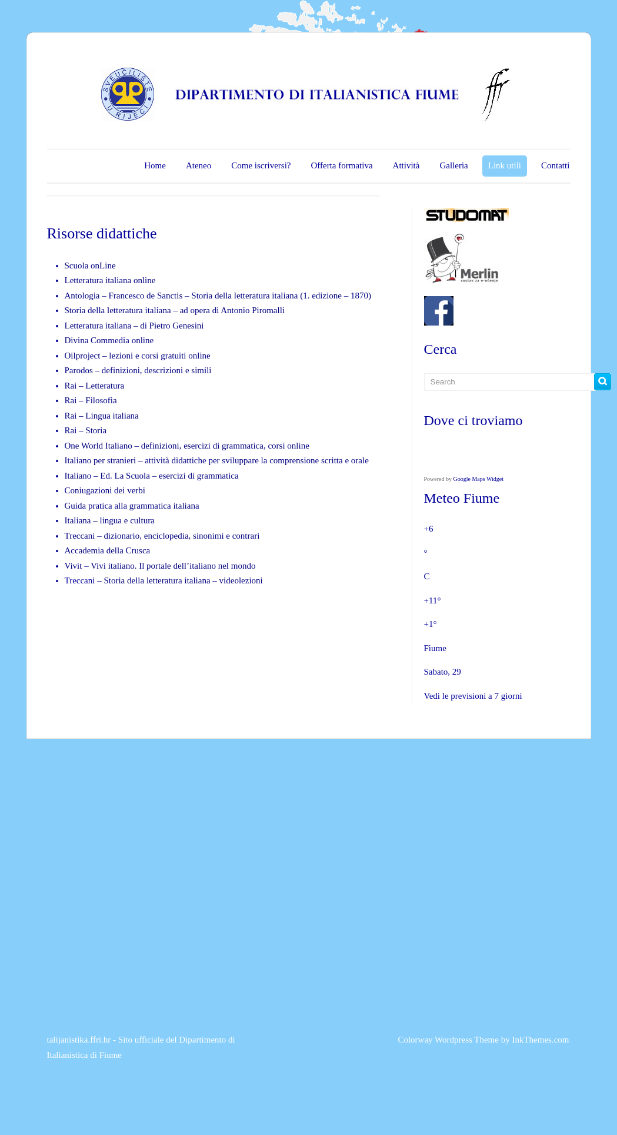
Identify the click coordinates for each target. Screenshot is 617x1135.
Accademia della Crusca (108, 550)
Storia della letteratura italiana (244, 295)
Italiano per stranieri (100, 460)
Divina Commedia (97, 340)
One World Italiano (98, 445)
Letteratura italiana (98, 325)
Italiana (79, 520)
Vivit (73, 565)
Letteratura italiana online (110, 280)
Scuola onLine (90, 265)
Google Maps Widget (478, 479)
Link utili (504, 165)
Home (155, 165)
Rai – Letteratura (95, 385)
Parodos (79, 370)
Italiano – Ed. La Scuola (108, 475)
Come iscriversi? (261, 165)
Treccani (81, 535)
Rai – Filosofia (91, 400)
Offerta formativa (341, 165)
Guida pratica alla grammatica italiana (132, 505)
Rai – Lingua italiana (102, 415)
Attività (406, 165)
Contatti (555, 165)
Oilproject (83, 355)
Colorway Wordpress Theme (448, 1039)
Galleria (453, 165)
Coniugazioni (88, 490)
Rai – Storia (86, 430)
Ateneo (198, 165)
